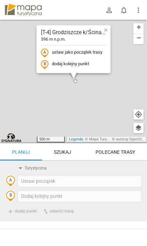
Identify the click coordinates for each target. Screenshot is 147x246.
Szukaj (62, 152)
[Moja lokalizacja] (138, 114)
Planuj (21, 152)
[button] (75, 81)
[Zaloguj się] (109, 10)
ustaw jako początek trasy (71, 52)
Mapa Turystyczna (104, 139)
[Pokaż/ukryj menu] (138, 10)
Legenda (76, 139)
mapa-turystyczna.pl (23, 10)
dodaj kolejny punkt (65, 64)
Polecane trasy (115, 152)
